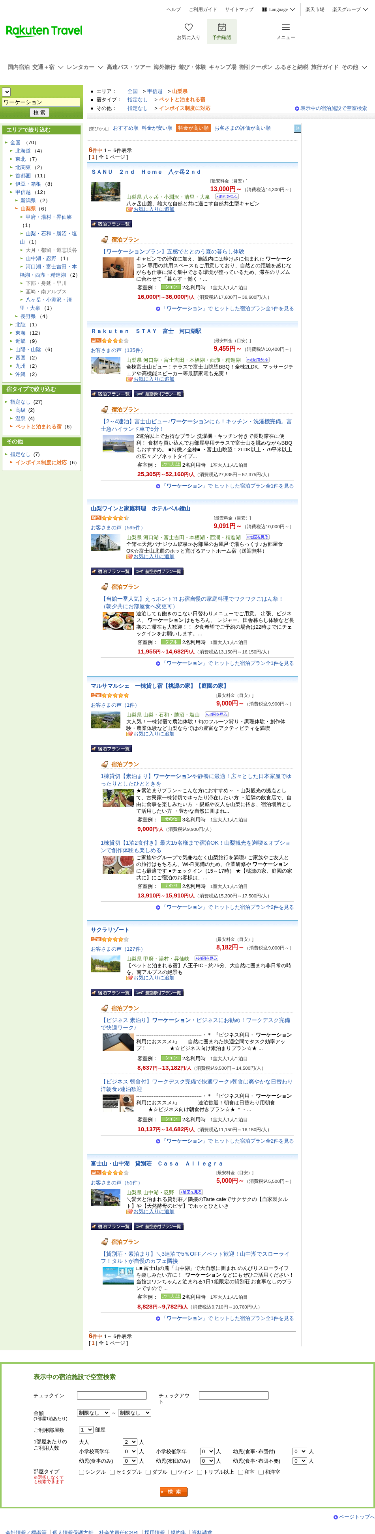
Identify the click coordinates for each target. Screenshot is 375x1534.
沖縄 (20, 374)
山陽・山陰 (28, 349)
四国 (20, 358)
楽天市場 (315, 9)
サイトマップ (239, 9)
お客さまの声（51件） (117, 1183)
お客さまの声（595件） (118, 528)
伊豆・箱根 (28, 184)
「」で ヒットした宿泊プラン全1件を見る (227, 308)
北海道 (23, 151)
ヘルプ (174, 9)
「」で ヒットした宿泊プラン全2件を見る (227, 907)
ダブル (159, 1472)
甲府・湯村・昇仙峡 (49, 217)
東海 (20, 333)
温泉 (20, 418)
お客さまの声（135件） (118, 350)
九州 (20, 366)
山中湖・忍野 (41, 258)
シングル (95, 1472)
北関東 (23, 167)
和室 (249, 1472)
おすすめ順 (126, 128)
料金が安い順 (157, 128)
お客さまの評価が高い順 (242, 128)
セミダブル (129, 1472)
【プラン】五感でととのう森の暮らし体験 (172, 251)
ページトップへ (357, 1517)
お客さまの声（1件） (115, 705)
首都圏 (23, 176)
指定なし (138, 99)
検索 (174, 1492)
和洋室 (272, 1472)
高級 (20, 410)
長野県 (28, 316)
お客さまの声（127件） (118, 949)
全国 (133, 91)
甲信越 (155, 91)
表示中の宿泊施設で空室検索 (333, 108)
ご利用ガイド (203, 9)
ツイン (185, 1472)
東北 (20, 159)
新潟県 (28, 200)
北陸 (20, 325)
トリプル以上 (218, 1472)
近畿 (20, 341)
